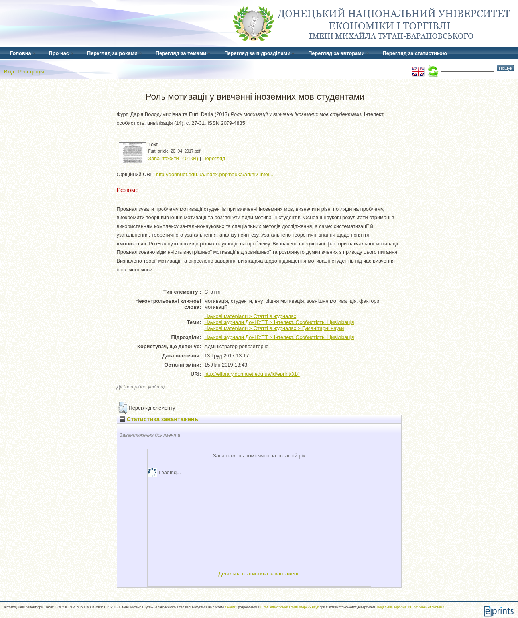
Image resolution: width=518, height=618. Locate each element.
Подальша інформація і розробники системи (410, 607)
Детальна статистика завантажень (258, 574)
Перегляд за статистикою (415, 53)
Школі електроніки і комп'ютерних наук (289, 607)
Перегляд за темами (181, 53)
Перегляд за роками (112, 53)
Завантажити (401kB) (173, 158)
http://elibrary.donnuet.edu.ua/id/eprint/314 (252, 374)
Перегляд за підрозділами (257, 53)
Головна (20, 53)
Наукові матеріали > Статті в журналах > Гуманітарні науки (274, 328)
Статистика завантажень (159, 419)
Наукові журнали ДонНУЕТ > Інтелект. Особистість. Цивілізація (279, 322)
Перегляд (214, 158)
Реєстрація (31, 72)
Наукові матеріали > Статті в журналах (250, 316)
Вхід (9, 72)
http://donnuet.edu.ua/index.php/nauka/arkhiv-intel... (215, 174)
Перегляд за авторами (336, 53)
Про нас (59, 53)
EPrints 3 (231, 607)
